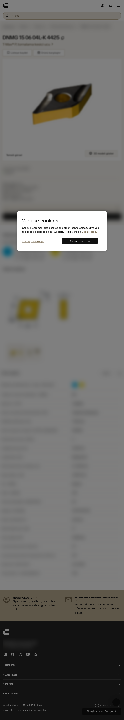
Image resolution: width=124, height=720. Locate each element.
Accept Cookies (80, 241)
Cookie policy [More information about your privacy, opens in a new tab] (89, 231)
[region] (62, 231)
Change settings (33, 241)
